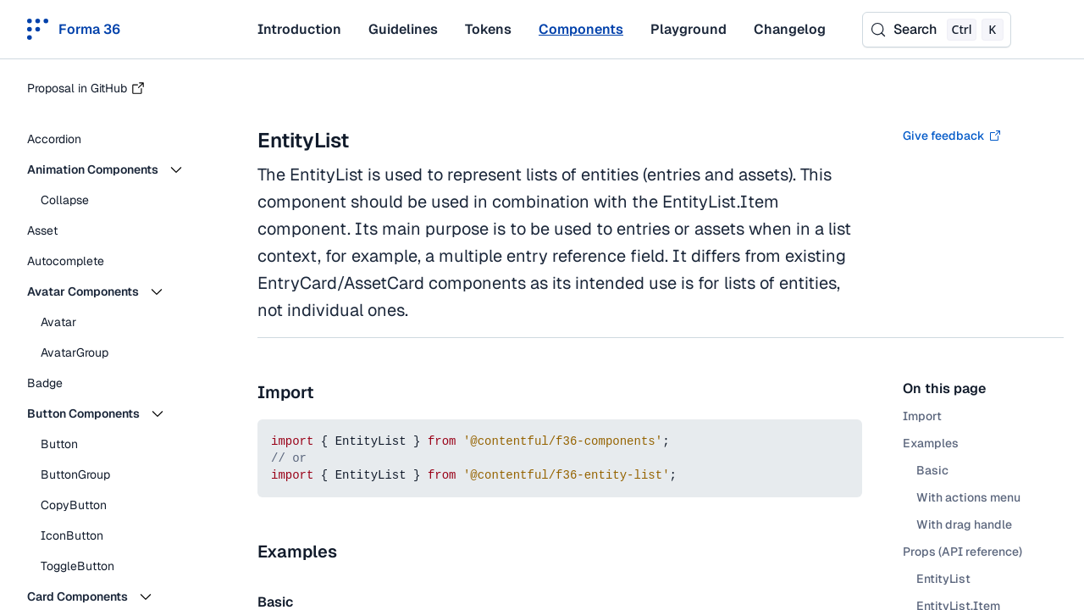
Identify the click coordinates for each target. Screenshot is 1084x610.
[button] (118, 169)
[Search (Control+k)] (936, 29)
